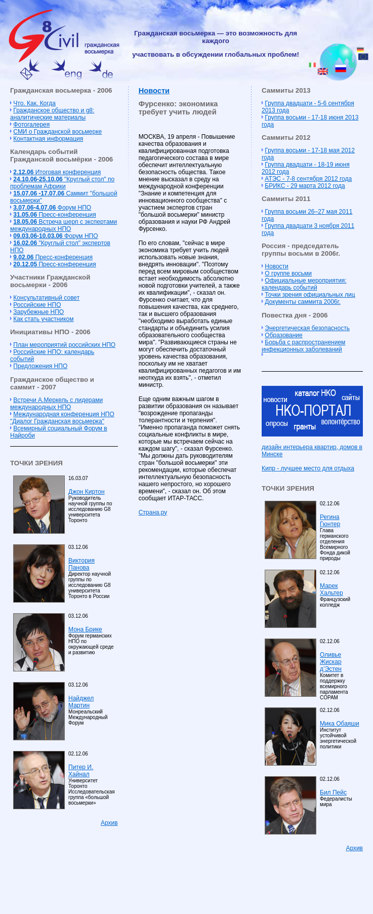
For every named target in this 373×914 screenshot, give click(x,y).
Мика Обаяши (339, 723)
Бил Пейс (333, 792)
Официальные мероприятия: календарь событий (304, 284)
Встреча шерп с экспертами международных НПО (63, 225)
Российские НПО (37, 304)
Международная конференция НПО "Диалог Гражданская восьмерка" (62, 418)
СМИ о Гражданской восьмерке (57, 131)
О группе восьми (288, 273)
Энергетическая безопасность (307, 328)
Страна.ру (153, 512)
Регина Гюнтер (330, 520)
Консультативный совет (46, 297)
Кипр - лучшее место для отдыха (308, 468)
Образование (283, 335)
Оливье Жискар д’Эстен (331, 661)
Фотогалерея (31, 124)
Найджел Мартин (81, 702)
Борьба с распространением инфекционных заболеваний (303, 346)
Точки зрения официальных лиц (310, 294)
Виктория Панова (81, 564)
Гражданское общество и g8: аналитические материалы (52, 114)
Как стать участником (43, 319)
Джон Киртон (86, 491)
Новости (154, 91)
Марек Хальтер (331, 589)
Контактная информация (48, 138)
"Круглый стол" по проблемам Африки (62, 183)
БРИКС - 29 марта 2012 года (305, 185)
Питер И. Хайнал (80, 771)
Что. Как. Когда (34, 103)
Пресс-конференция (54, 214)
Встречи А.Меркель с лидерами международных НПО (56, 403)
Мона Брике (85, 629)
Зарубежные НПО (38, 311)
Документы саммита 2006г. (302, 301)
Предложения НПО (40, 366)
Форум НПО (52, 207)
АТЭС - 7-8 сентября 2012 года (308, 178)
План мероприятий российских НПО (64, 344)
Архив (109, 822)
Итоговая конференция (57, 172)
